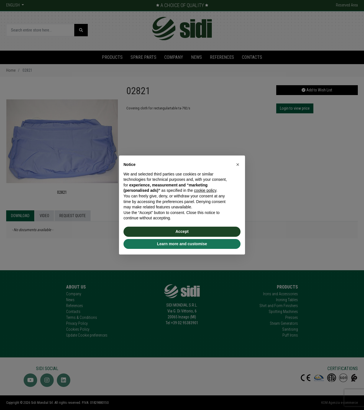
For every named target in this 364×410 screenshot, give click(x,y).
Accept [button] (182, 231)
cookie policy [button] (205, 190)
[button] (237, 164)
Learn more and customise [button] (182, 244)
